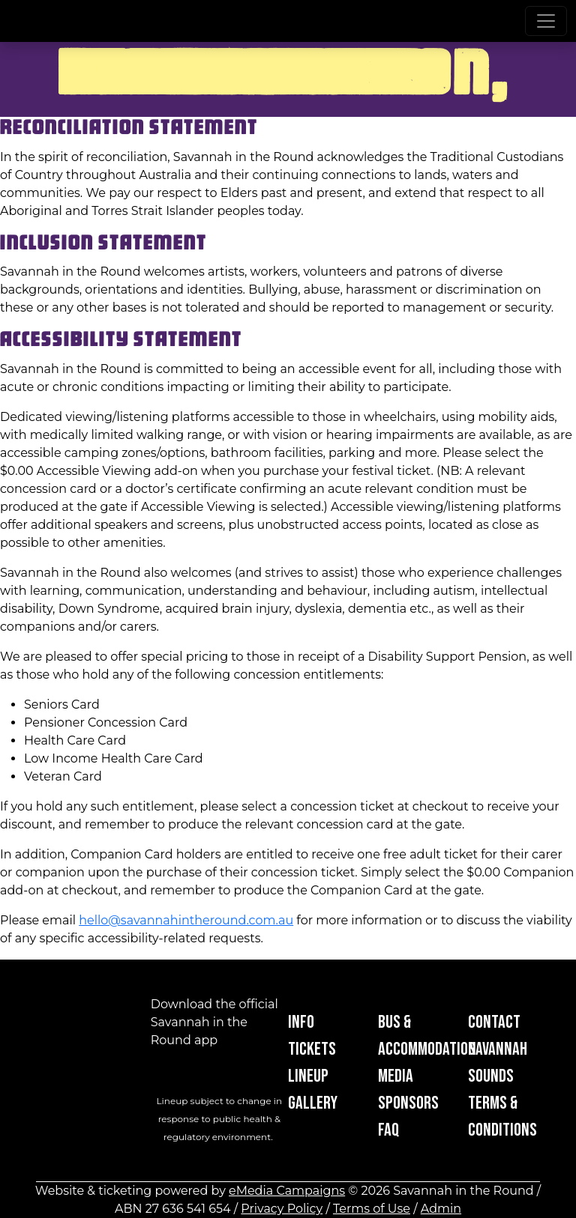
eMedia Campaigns (287, 1191)
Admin (441, 1209)
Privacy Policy (281, 1209)
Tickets (312, 1049)
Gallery (313, 1103)
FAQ (388, 1130)
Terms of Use (371, 1209)
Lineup (308, 1076)
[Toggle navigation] (546, 21)
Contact (494, 1022)
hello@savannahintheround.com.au (186, 920)
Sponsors (408, 1103)
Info (301, 1022)
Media (395, 1076)
